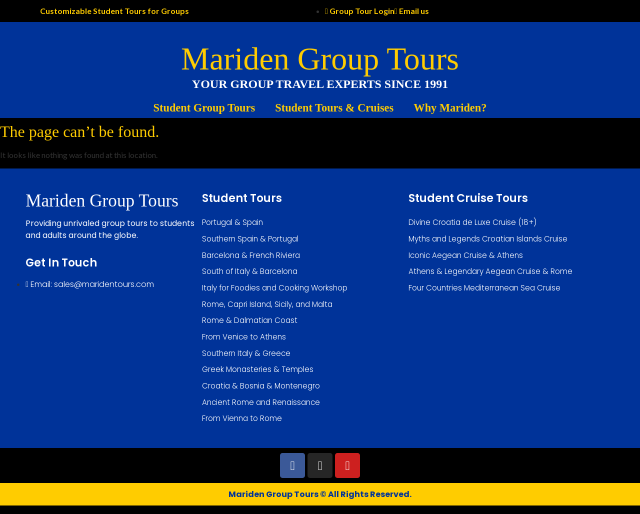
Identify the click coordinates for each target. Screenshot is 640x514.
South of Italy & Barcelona (253, 274)
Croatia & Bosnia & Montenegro (264, 392)
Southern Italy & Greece (248, 358)
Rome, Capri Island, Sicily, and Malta (271, 308)
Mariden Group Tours (320, 58)
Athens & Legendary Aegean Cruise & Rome (493, 274)
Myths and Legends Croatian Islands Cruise (492, 240)
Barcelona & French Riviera (253, 256)
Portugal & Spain (234, 222)
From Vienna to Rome (244, 426)
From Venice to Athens (246, 342)
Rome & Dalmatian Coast (251, 324)
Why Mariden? (450, 108)
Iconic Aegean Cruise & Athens (468, 256)
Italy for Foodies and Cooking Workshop (279, 290)
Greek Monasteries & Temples (259, 376)
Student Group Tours (205, 108)
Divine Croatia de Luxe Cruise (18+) (474, 222)
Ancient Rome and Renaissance (264, 410)
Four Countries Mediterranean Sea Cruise (487, 290)
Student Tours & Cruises (334, 108)
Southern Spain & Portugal (253, 240)
